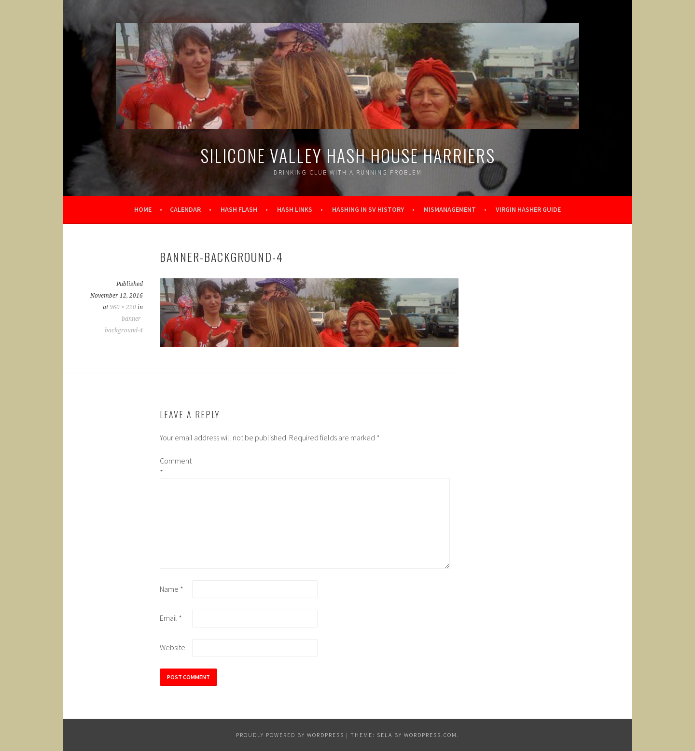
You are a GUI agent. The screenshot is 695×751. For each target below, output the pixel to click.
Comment (175, 466)
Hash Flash (239, 209)
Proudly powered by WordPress (290, 734)
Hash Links (294, 209)
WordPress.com (430, 734)
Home (143, 209)
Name (171, 589)
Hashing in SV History (368, 209)
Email (171, 618)
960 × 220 (123, 307)
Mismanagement (450, 209)
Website (172, 647)
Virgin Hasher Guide (528, 209)
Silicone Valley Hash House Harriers (347, 155)
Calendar (185, 209)
